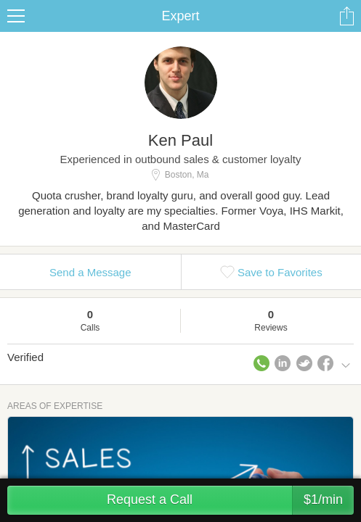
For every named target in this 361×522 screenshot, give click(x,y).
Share (346, 16)
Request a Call (230, 500)
